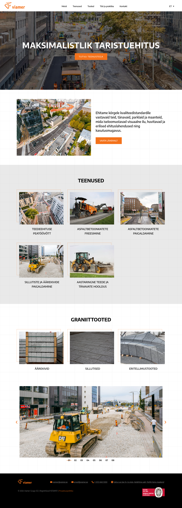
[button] (16, 422)
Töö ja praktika (107, 6)
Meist (64, 6)
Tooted (91, 6)
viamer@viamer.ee (60, 482)
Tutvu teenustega (91, 56)
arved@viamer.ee (81, 482)
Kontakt (123, 6)
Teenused (77, 6)
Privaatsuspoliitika (66, 491)
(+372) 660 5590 (100, 482)
